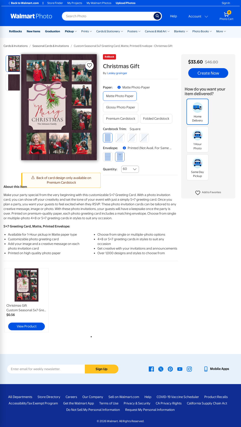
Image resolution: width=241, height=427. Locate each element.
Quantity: (110, 169)
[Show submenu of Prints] (90, 31)
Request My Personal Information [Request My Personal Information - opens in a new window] (150, 410)
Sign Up (101, 369)
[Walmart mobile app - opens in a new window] (216, 369)
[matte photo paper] (120, 96)
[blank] (107, 157)
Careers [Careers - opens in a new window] (71, 397)
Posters (132, 31)
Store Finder (55, 3)
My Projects (74, 3)
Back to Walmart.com (23, 3)
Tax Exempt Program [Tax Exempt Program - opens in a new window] (42, 403)
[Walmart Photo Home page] (31, 16)
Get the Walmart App (78, 403)
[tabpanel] (33, 300)
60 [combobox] (125, 169)
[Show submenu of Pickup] (75, 31)
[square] (107, 137)
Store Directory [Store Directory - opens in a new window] (49, 397)
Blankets (179, 31)
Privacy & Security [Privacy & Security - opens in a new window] (137, 403)
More (219, 31)
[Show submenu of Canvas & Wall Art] (168, 31)
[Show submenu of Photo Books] (210, 31)
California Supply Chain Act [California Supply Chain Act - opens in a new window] (207, 403)
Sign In (226, 3)
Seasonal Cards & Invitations (50, 46)
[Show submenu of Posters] (139, 31)
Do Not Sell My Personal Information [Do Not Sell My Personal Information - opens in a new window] (93, 410)
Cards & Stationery (108, 31)
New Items (33, 31)
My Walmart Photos (99, 3)
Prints (85, 31)
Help (173, 16)
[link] (26, 300)
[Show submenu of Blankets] (187, 31)
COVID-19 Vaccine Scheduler (178, 397)
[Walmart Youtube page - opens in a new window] (179, 369)
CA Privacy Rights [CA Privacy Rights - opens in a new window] (169, 403)
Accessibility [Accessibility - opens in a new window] (18, 403)
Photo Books (200, 31)
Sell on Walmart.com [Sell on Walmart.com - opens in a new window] (123, 397)
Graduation (52, 31)
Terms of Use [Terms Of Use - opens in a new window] (108, 403)
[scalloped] (144, 137)
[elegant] (132, 137)
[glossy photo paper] (120, 107)
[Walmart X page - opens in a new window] (160, 369)
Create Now (208, 73)
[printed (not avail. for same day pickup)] (120, 157)
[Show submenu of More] (225, 31)
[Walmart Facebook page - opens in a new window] (151, 369)
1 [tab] (90, 336)
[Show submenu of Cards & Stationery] (122, 31)
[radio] (14, 63)
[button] (208, 193)
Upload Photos (125, 3)
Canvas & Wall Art (156, 31)
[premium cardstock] (120, 118)
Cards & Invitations (16, 46)
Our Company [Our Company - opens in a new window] (92, 397)
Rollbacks (15, 31)
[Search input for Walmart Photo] (108, 16)
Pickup (69, 31)
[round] (120, 137)
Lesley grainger (117, 73)
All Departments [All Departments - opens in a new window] (20, 397)
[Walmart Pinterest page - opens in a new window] (170, 369)
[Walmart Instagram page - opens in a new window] (189, 369)
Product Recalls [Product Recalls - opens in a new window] (216, 397)
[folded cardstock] (156, 118)
